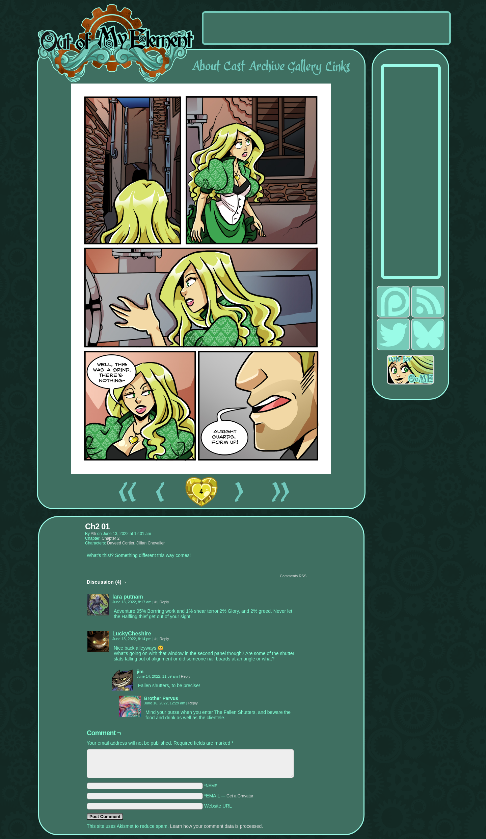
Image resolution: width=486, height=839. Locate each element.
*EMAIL (228, 795)
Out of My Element (116, 43)
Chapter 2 (110, 538)
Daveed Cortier (120, 543)
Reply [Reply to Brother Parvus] (193, 703)
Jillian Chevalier (150, 543)
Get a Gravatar (239, 796)
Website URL (218, 806)
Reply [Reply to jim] (185, 676)
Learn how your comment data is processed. (216, 826)
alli (93, 533)
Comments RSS (293, 576)
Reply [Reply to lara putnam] (164, 602)
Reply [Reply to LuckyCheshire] (164, 639)
